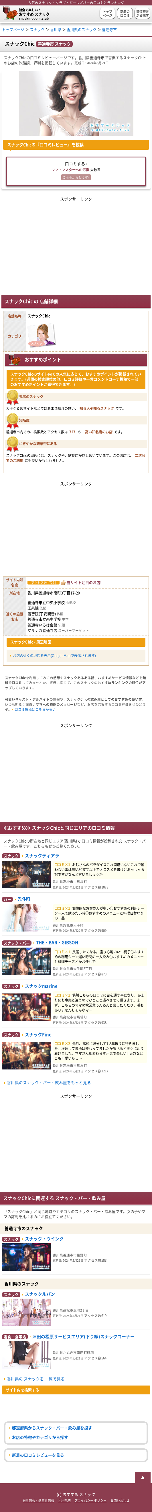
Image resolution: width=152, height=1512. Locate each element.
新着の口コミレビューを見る (38, 1455)
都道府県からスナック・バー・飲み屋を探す (52, 1428)
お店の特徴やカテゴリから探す (40, 1437)
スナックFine (38, 1034)
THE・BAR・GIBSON (57, 942)
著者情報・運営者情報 (38, 1500)
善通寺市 (109, 30)
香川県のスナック (81, 30)
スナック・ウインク (44, 1239)
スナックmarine (41, 986)
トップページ (107, 13)
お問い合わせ (119, 1500)
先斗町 (23, 899)
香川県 (55, 30)
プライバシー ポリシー (90, 1500)
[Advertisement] (76, 243)
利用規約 (64, 1500)
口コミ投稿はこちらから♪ (35, 709)
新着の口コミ (125, 13)
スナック (37, 30)
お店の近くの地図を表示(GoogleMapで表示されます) (54, 655)
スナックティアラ (42, 856)
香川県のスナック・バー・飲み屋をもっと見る (49, 1083)
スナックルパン (40, 1294)
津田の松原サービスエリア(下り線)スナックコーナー (83, 1336)
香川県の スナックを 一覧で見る (36, 1379)
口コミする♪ (76, 171)
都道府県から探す (142, 13)
